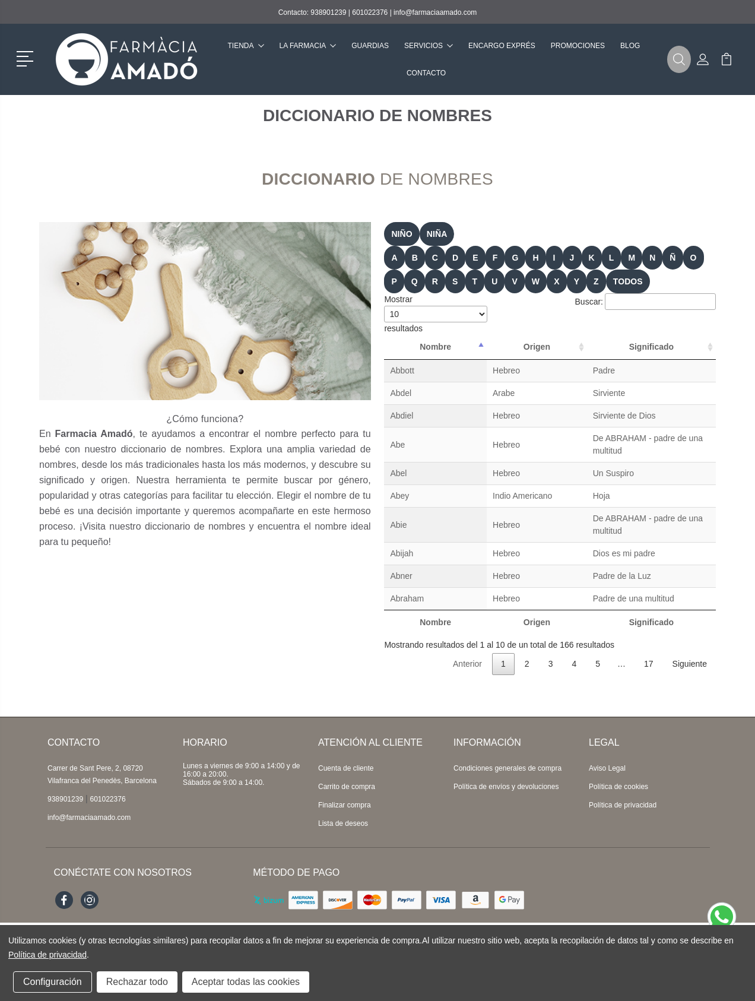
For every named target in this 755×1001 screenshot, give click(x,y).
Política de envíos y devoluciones (506, 762)
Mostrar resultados (435, 313)
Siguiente (689, 639)
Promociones (578, 46)
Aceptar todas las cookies (246, 982)
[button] (27, 57)
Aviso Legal (607, 743)
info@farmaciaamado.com (435, 12)
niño (401, 234)
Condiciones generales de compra (507, 743)
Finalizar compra (344, 780)
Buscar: (645, 301)
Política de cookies (618, 762)
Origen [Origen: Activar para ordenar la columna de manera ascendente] (473, 346)
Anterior (467, 639)
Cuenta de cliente (345, 743)
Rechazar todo (137, 982)
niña (437, 234)
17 (649, 639)
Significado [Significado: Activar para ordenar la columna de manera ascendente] (612, 346)
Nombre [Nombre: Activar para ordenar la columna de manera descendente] (411, 346)
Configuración (52, 982)
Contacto (426, 73)
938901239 (328, 12)
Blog (630, 46)
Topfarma (213, 905)
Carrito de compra (346, 762)
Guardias (370, 46)
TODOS (628, 281)
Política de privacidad (622, 780)
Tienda (246, 46)
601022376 (370, 12)
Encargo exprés (501, 46)
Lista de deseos (343, 798)
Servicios (428, 46)
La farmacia (308, 46)
